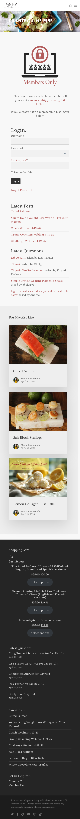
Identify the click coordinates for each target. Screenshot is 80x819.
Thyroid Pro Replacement (28, 270)
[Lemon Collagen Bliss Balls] (38, 489)
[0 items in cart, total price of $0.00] (12, 556)
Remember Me (21, 172)
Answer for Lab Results (50, 653)
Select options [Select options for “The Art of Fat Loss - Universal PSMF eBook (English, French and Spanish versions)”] (40, 582)
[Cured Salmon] (38, 356)
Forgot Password (21, 190)
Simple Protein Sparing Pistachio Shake (37, 280)
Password (17, 148)
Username (17, 135)
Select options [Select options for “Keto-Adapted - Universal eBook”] (40, 632)
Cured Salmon (20, 211)
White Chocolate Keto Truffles (28, 764)
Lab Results (18, 257)
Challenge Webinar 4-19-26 (28, 241)
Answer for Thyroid (37, 673)
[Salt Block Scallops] (38, 423)
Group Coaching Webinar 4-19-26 (32, 234)
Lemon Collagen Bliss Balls (26, 758)
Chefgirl (14, 673)
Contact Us (16, 781)
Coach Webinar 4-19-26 (26, 228)
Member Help (17, 785)
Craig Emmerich (19, 653)
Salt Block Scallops (21, 751)
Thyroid (16, 264)
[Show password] (64, 153)
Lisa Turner (16, 663)
